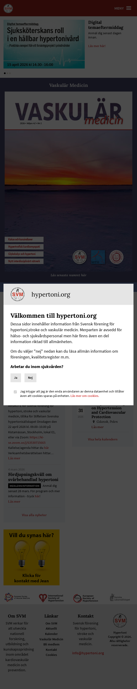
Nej (30, 377)
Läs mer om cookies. (84, 396)
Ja (15, 377)
